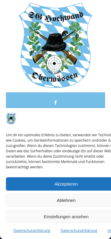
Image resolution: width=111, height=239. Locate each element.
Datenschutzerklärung (32, 230)
